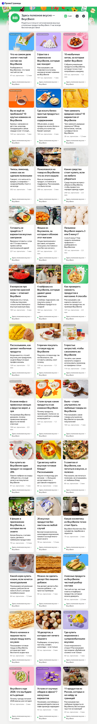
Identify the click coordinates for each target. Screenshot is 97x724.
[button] (68, 16)
